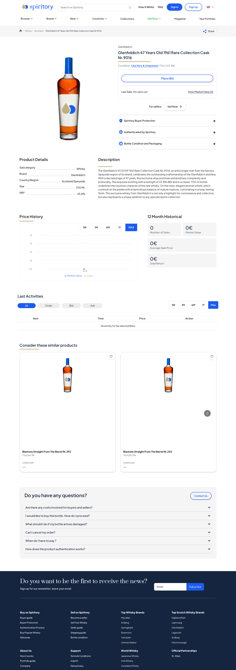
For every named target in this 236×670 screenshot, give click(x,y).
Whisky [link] (28, 31)
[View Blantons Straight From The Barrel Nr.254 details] (168, 412)
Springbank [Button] (127, 627)
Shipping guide (78, 632)
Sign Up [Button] (193, 7)
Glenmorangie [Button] (179, 642)
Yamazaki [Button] (126, 637)
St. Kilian (176, 655)
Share (209, 31)
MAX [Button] (131, 227)
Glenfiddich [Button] (178, 627)
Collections (127, 18)
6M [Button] (108, 227)
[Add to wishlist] (111, 356)
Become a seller (79, 617)
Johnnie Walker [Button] (129, 642)
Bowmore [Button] (126, 632)
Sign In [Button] (174, 7)
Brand (51, 18)
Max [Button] (213, 305)
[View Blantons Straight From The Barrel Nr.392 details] (67, 412)
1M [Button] (96, 227)
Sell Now (154, 18)
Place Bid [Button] (167, 78)
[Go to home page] (38, 7)
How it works (26, 655)
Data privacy (77, 665)
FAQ (160, 7)
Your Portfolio (207, 18)
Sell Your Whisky (79, 622)
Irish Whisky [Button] (127, 660)
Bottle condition (79, 637)
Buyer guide (26, 617)
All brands (25, 637)
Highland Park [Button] (179, 617)
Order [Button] (48, 305)
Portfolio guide (28, 660)
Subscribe (195, 586)
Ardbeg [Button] (125, 622)
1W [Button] (84, 227)
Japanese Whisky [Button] (130, 655)
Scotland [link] (38, 31)
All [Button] (26, 305)
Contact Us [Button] (200, 495)
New (74, 18)
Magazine (180, 18)
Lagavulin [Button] (176, 632)
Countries (99, 18)
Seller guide (77, 627)
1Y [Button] (119, 227)
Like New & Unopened (144, 65)
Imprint (74, 660)
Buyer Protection (29, 622)
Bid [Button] (71, 305)
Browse (27, 18)
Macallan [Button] (125, 617)
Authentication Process (32, 627)
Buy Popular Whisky (30, 632)
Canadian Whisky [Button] (130, 665)
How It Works (146, 7)
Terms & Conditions (81, 655)
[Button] (200, 92)
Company (25, 665)
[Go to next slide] (207, 413)
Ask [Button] (92, 305)
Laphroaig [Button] (177, 622)
